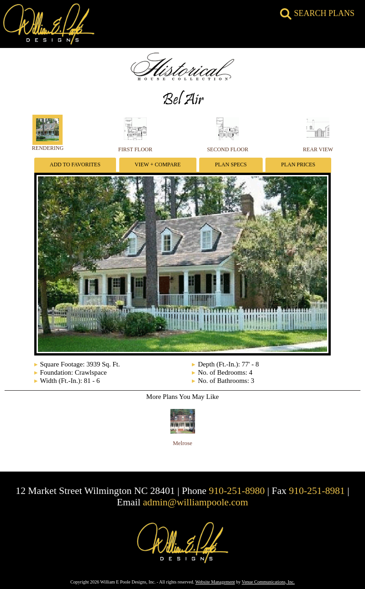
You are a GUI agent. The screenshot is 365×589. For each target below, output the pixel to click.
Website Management (215, 581)
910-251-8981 (317, 490)
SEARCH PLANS (317, 13)
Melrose (182, 443)
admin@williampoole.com (195, 502)
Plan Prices (298, 164)
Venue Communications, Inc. (268, 581)
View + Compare (158, 164)
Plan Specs (231, 164)
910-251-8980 (236, 490)
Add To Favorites (75, 164)
